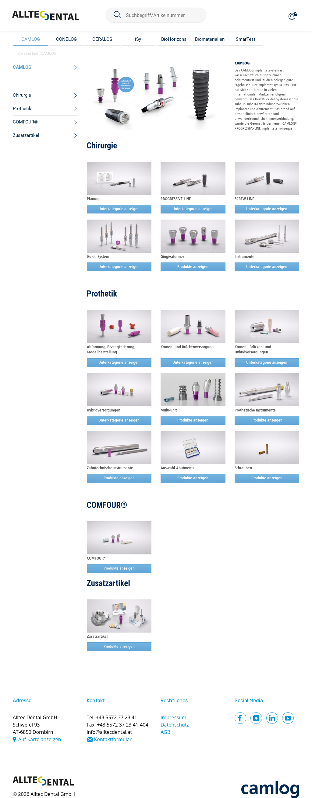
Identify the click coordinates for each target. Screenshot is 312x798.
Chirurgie (102, 146)
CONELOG (66, 39)
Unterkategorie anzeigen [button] (119, 209)
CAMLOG (30, 39)
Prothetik (102, 294)
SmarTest (245, 39)
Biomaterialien (210, 39)
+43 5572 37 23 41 (116, 717)
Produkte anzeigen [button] (192, 267)
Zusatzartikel (108, 583)
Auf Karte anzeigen (39, 739)
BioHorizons (173, 39)
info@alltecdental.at (109, 732)
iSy (138, 39)
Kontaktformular (113, 739)
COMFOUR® (107, 505)
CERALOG (102, 39)
